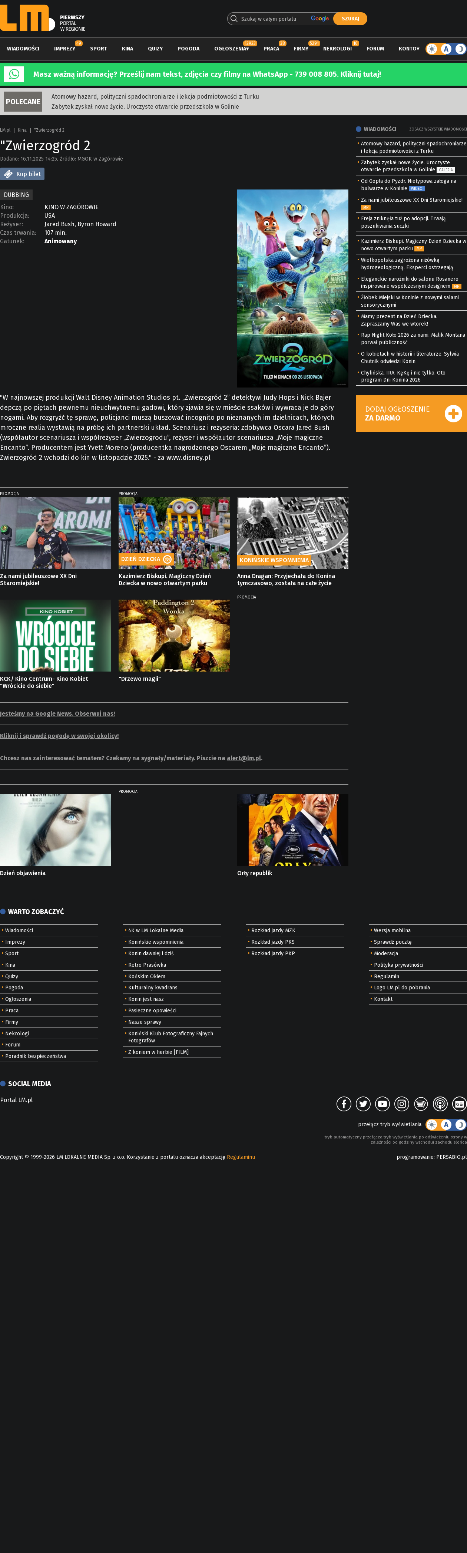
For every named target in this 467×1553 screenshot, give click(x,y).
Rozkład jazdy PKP (273, 953)
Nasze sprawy (144, 1022)
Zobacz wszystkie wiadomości (438, 129)
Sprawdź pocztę (393, 942)
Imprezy (64, 49)
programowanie (415, 1157)
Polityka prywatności (398, 965)
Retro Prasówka (147, 965)
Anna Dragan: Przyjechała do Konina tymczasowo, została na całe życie (286, 580)
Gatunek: (12, 241)
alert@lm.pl (244, 758)
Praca (271, 49)
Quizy (155, 49)
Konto (408, 49)
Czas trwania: (18, 232)
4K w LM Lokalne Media (155, 930)
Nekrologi (337, 49)
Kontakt (383, 999)
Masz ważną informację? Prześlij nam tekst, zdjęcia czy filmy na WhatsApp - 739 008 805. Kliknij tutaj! (207, 74)
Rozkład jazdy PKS (273, 942)
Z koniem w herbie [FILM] (158, 1052)
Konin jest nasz (146, 999)
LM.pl (5, 130)
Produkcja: (14, 215)
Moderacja (386, 953)
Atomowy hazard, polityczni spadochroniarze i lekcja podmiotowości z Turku (155, 96)
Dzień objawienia (23, 873)
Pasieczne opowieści (152, 1011)
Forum (375, 49)
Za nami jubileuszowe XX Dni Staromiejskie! (38, 580)
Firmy (301, 49)
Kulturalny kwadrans (153, 988)
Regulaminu (241, 1157)
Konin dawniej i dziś (151, 953)
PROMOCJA (9, 494)
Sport (98, 49)
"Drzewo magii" (140, 678)
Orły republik (254, 873)
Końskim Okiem (146, 976)
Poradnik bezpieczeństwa (35, 1056)
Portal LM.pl (16, 1100)
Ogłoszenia (230, 49)
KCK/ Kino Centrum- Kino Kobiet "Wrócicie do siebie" (44, 682)
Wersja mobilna (392, 930)
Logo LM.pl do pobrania (402, 988)
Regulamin (386, 976)
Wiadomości (23, 49)
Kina (127, 49)
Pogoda (188, 49)
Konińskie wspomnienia (155, 942)
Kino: (7, 207)
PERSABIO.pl (451, 1157)
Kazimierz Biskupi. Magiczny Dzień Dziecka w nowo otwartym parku (165, 580)
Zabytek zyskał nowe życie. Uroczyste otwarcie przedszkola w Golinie (145, 106)
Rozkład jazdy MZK (273, 930)
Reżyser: (11, 224)
